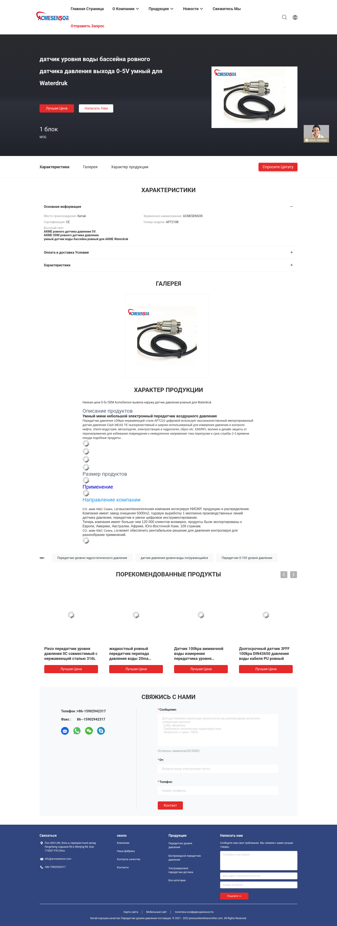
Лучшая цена (56, 108)
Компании (123, 842)
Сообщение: (168, 709)
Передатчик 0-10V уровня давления (247, 558)
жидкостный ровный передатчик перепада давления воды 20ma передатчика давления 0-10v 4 (135, 658)
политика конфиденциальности (194, 912)
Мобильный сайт (156, 912)
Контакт (170, 805)
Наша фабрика (126, 851)
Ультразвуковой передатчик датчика (180, 870)
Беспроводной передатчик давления (184, 857)
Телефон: (166, 782)
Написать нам (96, 108)
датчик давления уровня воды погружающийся (174, 558)
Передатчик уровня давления (180, 845)
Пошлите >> (234, 896)
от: (161, 760)
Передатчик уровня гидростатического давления (92, 558)
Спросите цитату (278, 166)
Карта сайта (131, 912)
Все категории (177, 880)
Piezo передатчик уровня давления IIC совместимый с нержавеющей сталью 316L (70, 653)
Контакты (123, 867)
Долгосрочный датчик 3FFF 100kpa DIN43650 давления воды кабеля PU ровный (264, 653)
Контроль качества (128, 859)
